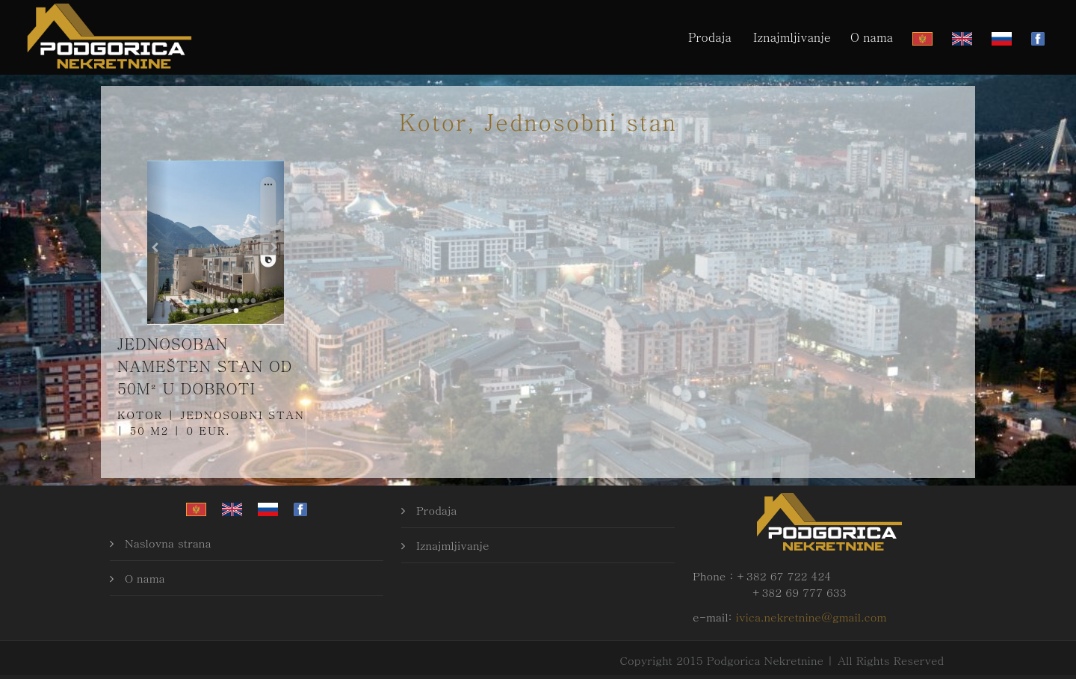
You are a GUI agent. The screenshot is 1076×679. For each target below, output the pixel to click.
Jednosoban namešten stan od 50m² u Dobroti (204, 365)
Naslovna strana (168, 543)
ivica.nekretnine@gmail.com (811, 616)
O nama (871, 37)
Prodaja (710, 37)
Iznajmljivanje (792, 37)
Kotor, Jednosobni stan (538, 121)
